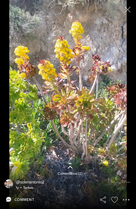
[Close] (128, 9)
